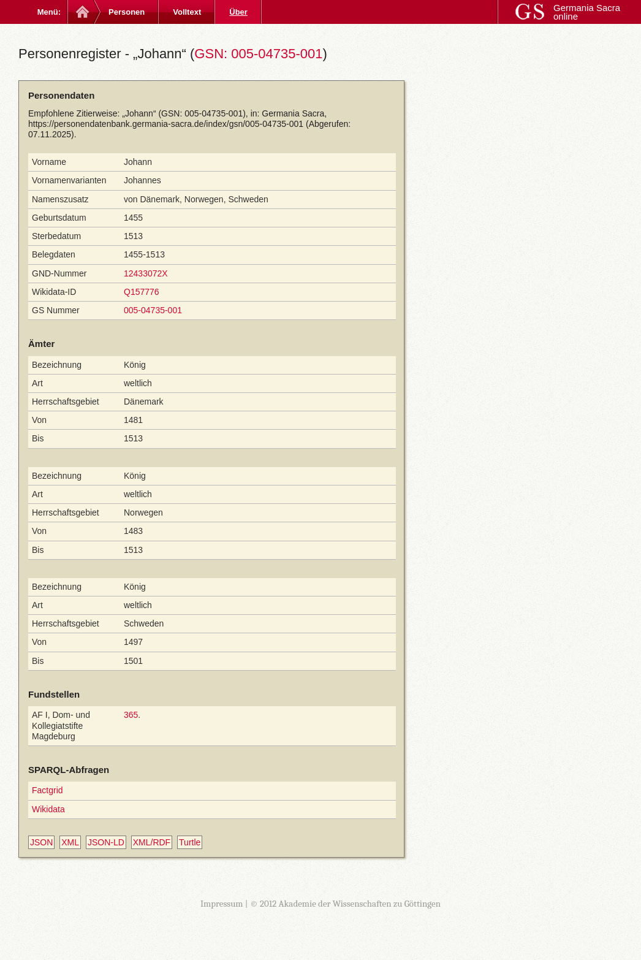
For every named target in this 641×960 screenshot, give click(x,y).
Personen (126, 12)
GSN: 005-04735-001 (258, 53)
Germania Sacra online (586, 11)
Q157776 (141, 292)
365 (131, 715)
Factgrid (47, 790)
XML (70, 842)
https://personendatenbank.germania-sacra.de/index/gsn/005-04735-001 (165, 124)
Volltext (187, 12)
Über (238, 12)
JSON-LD (106, 842)
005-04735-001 (153, 310)
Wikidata (48, 809)
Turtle (189, 842)
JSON (41, 842)
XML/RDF (151, 842)
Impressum (221, 903)
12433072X (146, 273)
